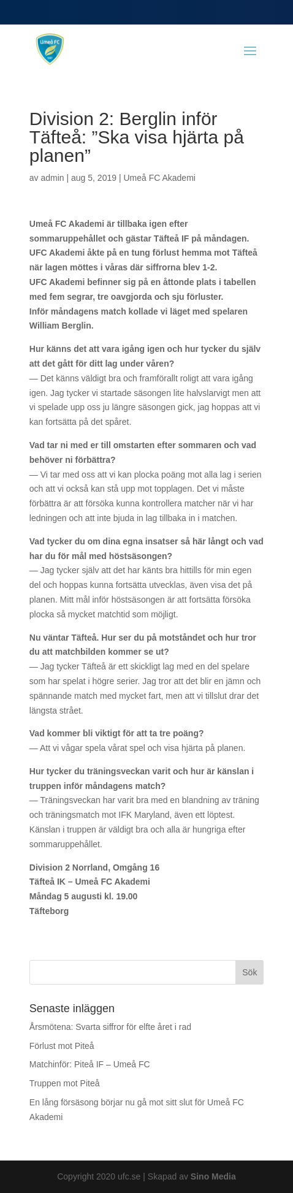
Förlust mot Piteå (61, 1046)
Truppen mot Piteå (64, 1083)
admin (52, 178)
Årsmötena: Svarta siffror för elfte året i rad (110, 1027)
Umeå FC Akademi (159, 178)
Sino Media (213, 1176)
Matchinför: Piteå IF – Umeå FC (89, 1064)
